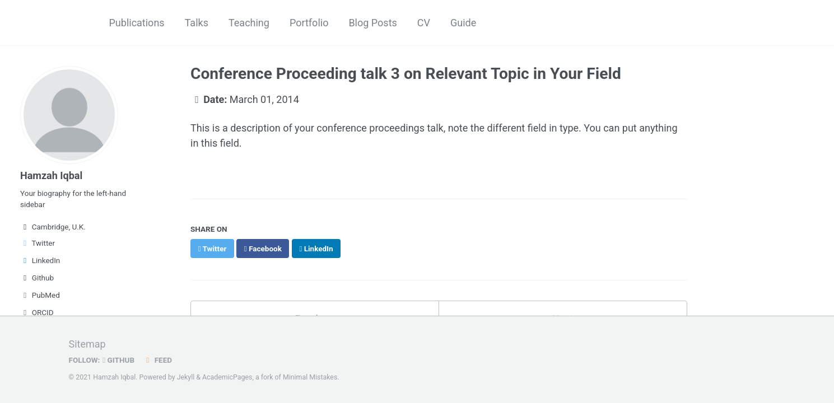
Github (37, 277)
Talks (196, 23)
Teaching (249, 23)
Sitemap (87, 344)
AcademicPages (227, 377)
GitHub (118, 359)
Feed (157, 359)
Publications (137, 23)
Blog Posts (372, 23)
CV (423, 23)
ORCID (37, 312)
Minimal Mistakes (310, 377)
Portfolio (309, 23)
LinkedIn (40, 260)
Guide (463, 23)
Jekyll (186, 377)
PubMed (40, 294)
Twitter (37, 242)
